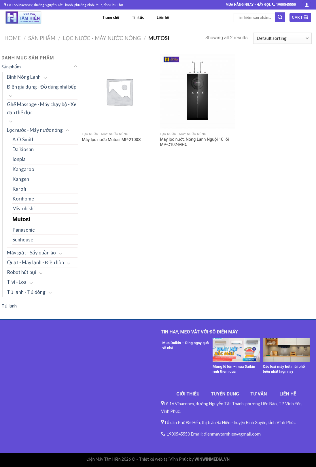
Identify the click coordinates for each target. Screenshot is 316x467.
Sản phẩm (41, 38)
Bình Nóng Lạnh (24, 77)
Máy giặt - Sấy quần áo (31, 253)
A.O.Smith (23, 139)
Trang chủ (110, 17)
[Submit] (280, 17)
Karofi (19, 189)
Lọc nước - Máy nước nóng (102, 38)
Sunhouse (22, 240)
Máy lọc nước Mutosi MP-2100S (111, 139)
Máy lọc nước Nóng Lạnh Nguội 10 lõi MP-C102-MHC (194, 142)
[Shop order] (282, 38)
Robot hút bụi (21, 272)
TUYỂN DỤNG (225, 394)
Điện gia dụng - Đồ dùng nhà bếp (41, 87)
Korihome (23, 199)
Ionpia (19, 159)
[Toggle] (75, 66)
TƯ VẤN (258, 394)
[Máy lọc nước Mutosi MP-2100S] (119, 91)
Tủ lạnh (9, 305)
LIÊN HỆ (287, 394)
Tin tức (138, 17)
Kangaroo (23, 169)
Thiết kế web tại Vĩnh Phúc (163, 459)
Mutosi (21, 219)
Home (12, 38)
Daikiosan (23, 149)
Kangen (20, 179)
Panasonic (23, 230)
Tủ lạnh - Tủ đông (26, 292)
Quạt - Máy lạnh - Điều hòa (35, 262)
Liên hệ (163, 17)
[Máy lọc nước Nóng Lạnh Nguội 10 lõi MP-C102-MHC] (197, 91)
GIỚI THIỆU (188, 394)
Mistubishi (23, 208)
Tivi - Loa (17, 282)
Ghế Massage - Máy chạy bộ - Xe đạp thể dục (41, 108)
